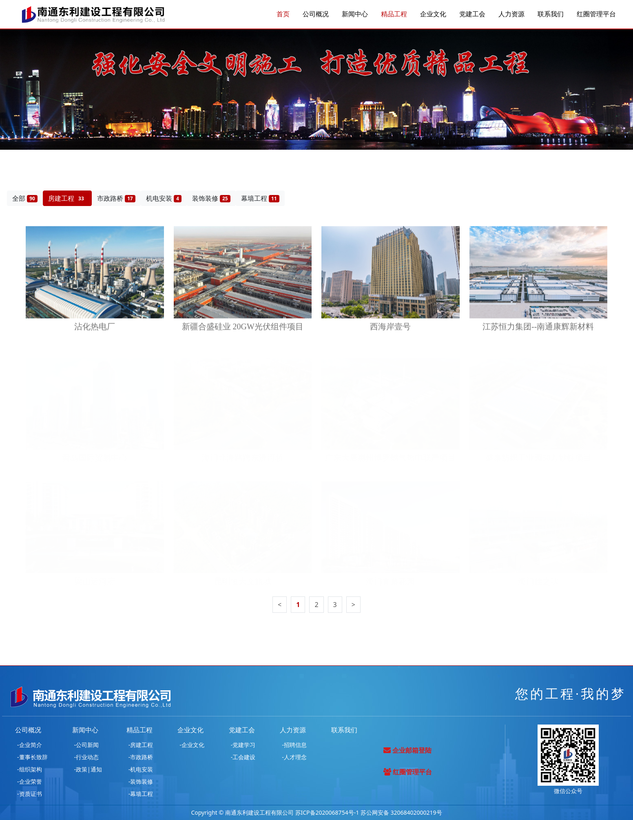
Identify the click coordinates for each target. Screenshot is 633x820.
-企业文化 (191, 745)
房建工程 (67, 198)
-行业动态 (86, 757)
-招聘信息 (294, 745)
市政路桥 (116, 198)
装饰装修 (211, 198)
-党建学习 (243, 745)
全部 (25, 198)
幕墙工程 (260, 198)
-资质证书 (29, 794)
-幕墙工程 (140, 794)
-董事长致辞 (32, 757)
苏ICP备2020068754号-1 (327, 812)
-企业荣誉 (29, 781)
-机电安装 (140, 769)
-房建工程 (140, 745)
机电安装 (163, 198)
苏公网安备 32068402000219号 (401, 812)
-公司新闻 (86, 745)
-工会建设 (243, 757)
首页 (283, 14)
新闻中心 (355, 14)
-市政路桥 (140, 757)
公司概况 (316, 14)
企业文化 (433, 14)
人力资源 (511, 14)
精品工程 (394, 14)
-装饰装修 (140, 781)
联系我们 (551, 14)
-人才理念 (294, 757)
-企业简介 (29, 745)
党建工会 (472, 14)
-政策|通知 (88, 769)
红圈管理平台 (596, 14)
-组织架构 (29, 769)
